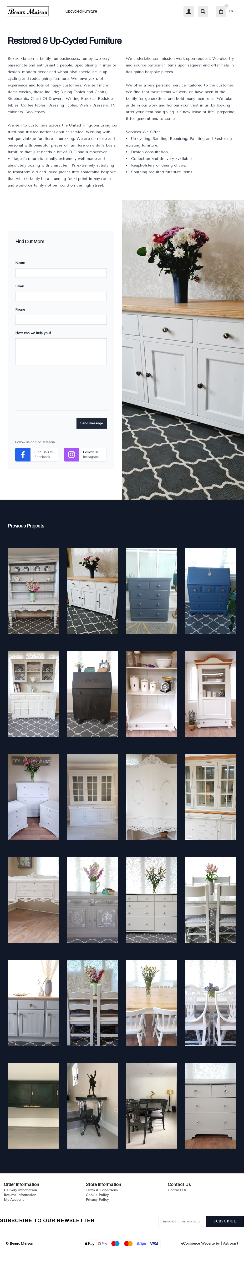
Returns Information (20, 1195)
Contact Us (177, 1190)
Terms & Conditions (102, 1190)
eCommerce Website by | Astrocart (209, 1243)
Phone (20, 310)
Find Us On (43, 452)
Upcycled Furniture (81, 11)
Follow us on (93, 454)
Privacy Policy (97, 1200)
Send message (91, 423)
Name (20, 263)
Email (19, 286)
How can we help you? (33, 333)
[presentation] (51, 391)
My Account (14, 1200)
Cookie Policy (97, 1195)
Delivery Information (20, 1190)
